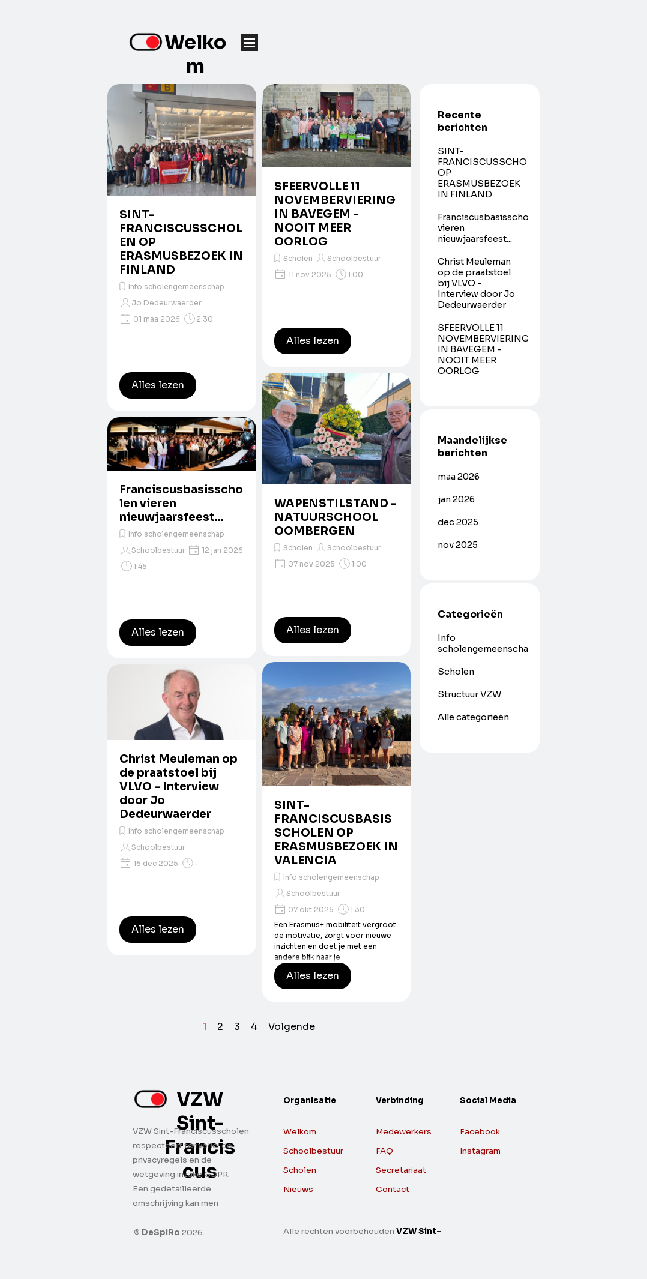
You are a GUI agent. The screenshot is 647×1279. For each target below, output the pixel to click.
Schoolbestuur (158, 550)
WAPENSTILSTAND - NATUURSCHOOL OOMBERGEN (335, 517)
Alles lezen (157, 385)
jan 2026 (456, 499)
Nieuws (298, 1189)
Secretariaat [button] (401, 1170)
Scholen (298, 258)
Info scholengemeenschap (176, 286)
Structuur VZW (469, 694)
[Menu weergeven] (249, 42)
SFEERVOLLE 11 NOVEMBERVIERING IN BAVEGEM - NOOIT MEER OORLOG (335, 213)
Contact (392, 1189)
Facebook (480, 1132)
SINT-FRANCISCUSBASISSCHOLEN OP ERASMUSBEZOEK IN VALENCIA (336, 832)
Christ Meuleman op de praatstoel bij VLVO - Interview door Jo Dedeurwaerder (178, 786)
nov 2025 (458, 545)
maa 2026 (459, 476)
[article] (181, 247)
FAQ (384, 1151)
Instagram (480, 1151)
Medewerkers (404, 1132)
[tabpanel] (499, 1136)
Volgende (291, 1026)
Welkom (195, 54)
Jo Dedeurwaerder (166, 302)
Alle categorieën (473, 717)
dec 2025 (458, 522)
